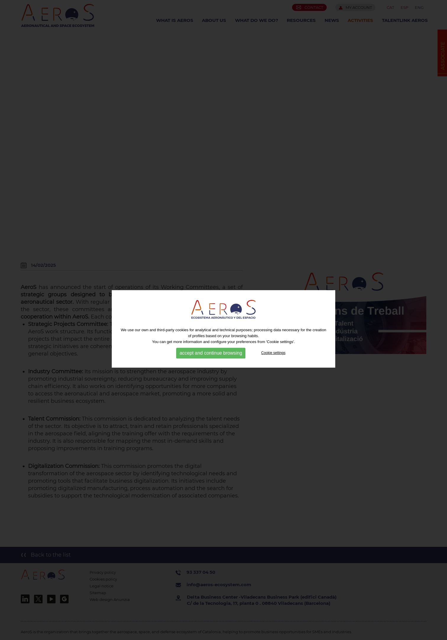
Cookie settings (273, 356)
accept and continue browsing (210, 355)
